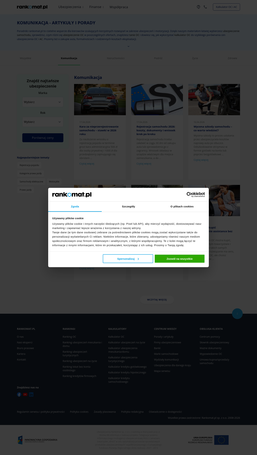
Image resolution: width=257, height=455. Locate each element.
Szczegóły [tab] (128, 206)
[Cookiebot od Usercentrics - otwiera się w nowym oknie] (189, 194)
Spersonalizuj (128, 258)
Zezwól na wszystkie (180, 258)
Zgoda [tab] (75, 206)
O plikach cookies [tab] (181, 206)
